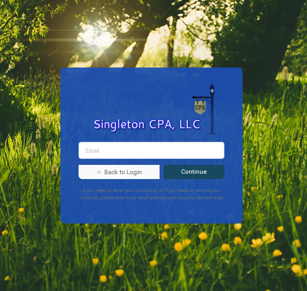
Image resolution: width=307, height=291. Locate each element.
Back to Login (119, 172)
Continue (194, 171)
